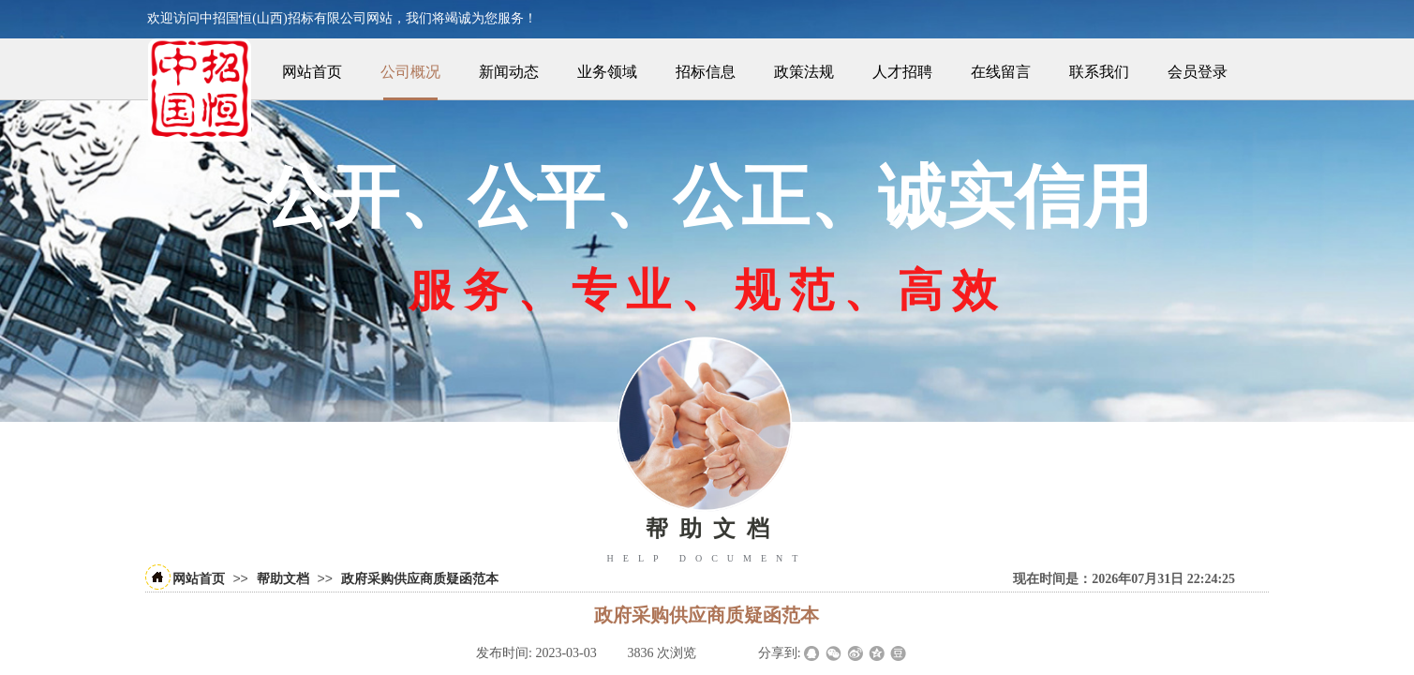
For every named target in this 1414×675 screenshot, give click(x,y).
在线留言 (1001, 72)
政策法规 (804, 72)
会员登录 (1198, 72)
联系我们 (1099, 72)
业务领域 (607, 72)
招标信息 (706, 72)
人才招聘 (902, 72)
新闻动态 (509, 72)
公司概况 (410, 72)
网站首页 (312, 72)
